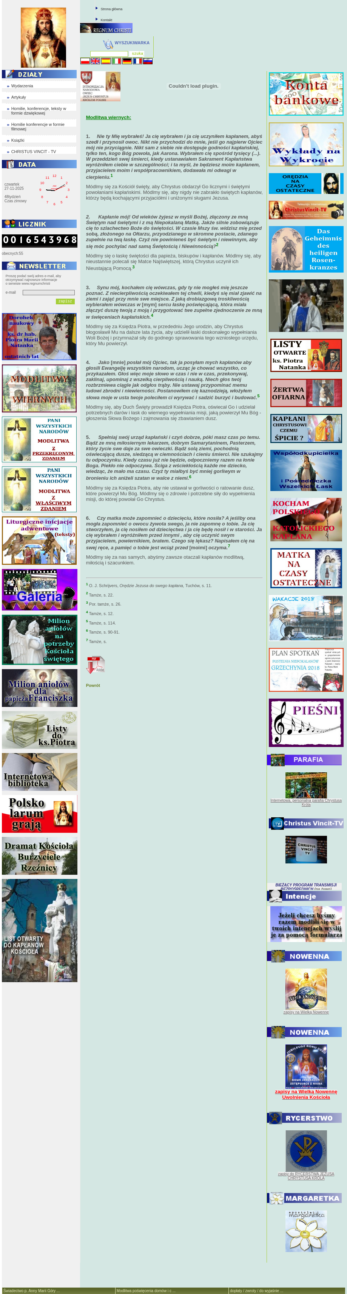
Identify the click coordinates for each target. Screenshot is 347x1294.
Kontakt (107, 20)
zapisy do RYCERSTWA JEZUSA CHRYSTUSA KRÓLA (306, 1176)
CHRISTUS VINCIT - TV (33, 151)
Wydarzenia (22, 86)
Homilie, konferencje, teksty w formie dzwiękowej (38, 110)
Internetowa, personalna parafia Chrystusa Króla (306, 802)
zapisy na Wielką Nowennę (306, 1012)
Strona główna (112, 9)
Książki (18, 140)
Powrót (93, 685)
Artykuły (18, 97)
